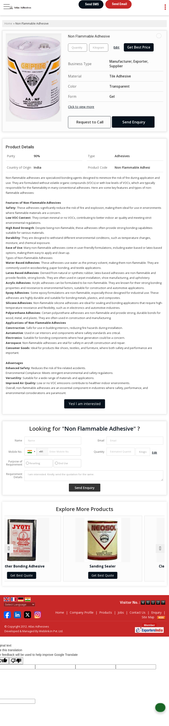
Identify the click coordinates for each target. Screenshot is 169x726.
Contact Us (137, 612)
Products (105, 612)
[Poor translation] (16, 660)
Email (101, 440)
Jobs (121, 612)
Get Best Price (138, 47)
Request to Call (89, 121)
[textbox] (98, 47)
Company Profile (82, 612)
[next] (160, 548)
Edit (116, 47)
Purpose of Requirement (14, 463)
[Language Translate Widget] (19, 604)
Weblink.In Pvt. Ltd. (51, 631)
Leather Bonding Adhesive (44, 566)
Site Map (148, 617)
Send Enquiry (133, 121)
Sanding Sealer (125, 566)
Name (18, 440)
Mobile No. (15, 452)
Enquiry (156, 612)
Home (8, 23)
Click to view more (81, 107)
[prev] (8, 548)
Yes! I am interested (85, 404)
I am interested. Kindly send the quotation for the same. (93, 475)
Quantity (99, 452)
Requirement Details (14, 476)
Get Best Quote (44, 575)
